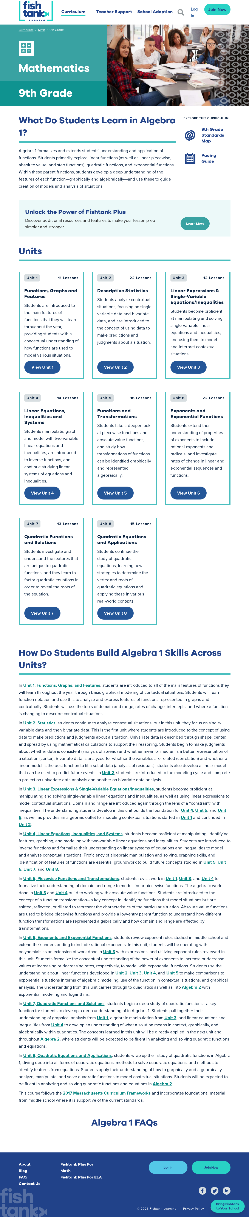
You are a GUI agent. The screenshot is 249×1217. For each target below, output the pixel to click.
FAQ (23, 1177)
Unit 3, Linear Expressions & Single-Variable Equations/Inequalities (88, 789)
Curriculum (26, 30)
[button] (228, 1206)
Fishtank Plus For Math (76, 1167)
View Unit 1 (42, 367)
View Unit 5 (115, 493)
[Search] (180, 12)
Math (41, 30)
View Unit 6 (188, 493)
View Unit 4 (42, 493)
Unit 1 (186, 817)
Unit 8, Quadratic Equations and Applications (67, 1055)
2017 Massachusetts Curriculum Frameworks (107, 1093)
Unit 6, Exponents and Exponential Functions (67, 937)
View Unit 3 (188, 367)
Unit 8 (52, 869)
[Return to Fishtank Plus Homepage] (36, 11)
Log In (194, 12)
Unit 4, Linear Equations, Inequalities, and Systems (73, 833)
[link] (51, 325)
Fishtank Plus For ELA (81, 1177)
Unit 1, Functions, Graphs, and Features (61, 685)
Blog (23, 1170)
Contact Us (29, 1183)
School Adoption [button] (155, 12)
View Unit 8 (115, 613)
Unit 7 (29, 869)
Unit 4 (187, 810)
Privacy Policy (193, 1209)
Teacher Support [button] (114, 12)
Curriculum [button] (73, 12)
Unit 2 (108, 772)
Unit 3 (185, 878)
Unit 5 (201, 810)
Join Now (217, 9)
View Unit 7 (42, 613)
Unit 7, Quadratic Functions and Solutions (64, 1003)
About (25, 1164)
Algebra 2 (191, 987)
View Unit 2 (115, 367)
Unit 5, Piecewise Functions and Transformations (71, 878)
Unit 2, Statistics (39, 723)
